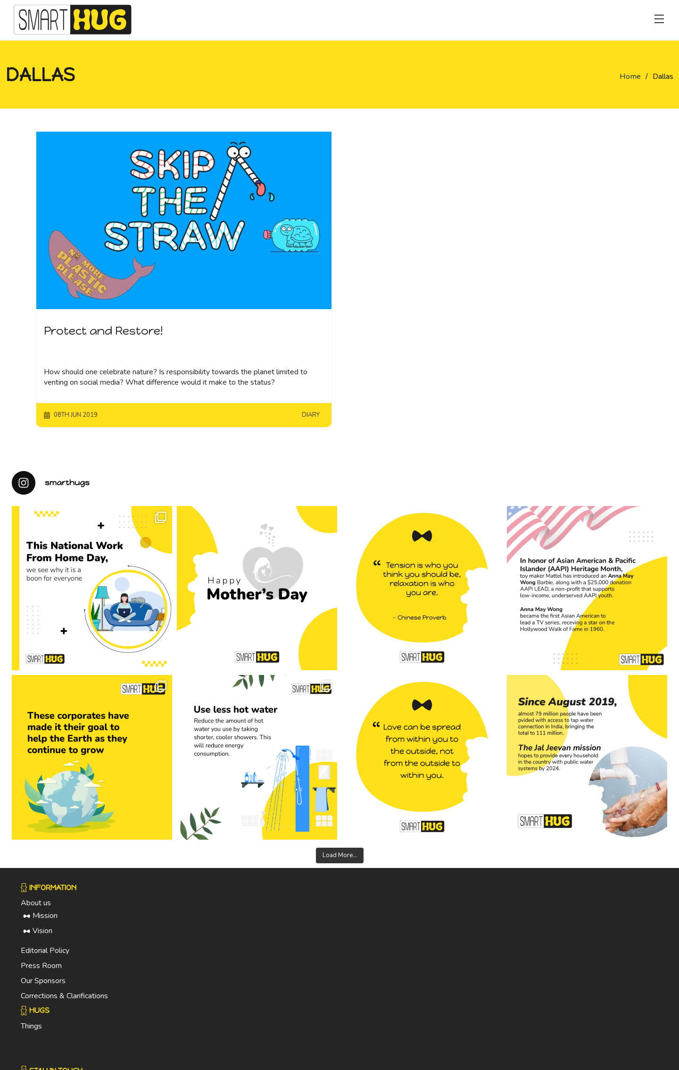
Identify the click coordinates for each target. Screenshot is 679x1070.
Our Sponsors (43, 985)
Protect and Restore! (103, 330)
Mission (45, 920)
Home (630, 76)
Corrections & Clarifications (64, 1000)
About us (36, 907)
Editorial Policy (45, 955)
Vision (42, 935)
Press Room (41, 970)
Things (31, 1030)
